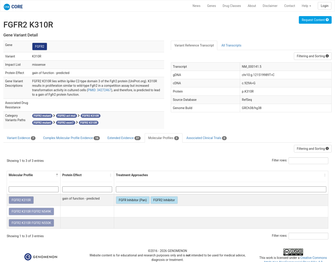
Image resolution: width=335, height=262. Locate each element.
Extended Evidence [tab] (123, 138)
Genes (211, 6)
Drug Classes (232, 6)
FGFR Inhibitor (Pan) (133, 200)
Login (325, 6)
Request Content (315, 20)
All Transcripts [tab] (231, 45)
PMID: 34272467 (99, 90)
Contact (289, 6)
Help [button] (306, 6)
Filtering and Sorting (313, 56)
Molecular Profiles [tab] (163, 138)
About (252, 6)
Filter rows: (279, 160)
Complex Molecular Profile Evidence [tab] (71, 138)
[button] (57, 175)
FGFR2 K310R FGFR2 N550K (31, 223)
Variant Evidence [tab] (21, 138)
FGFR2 (39, 46)
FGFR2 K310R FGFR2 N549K (31, 211)
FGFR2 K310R (21, 200)
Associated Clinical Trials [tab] (206, 138)
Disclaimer (270, 6)
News (196, 6)
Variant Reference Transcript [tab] (194, 45)
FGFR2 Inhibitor (164, 200)
